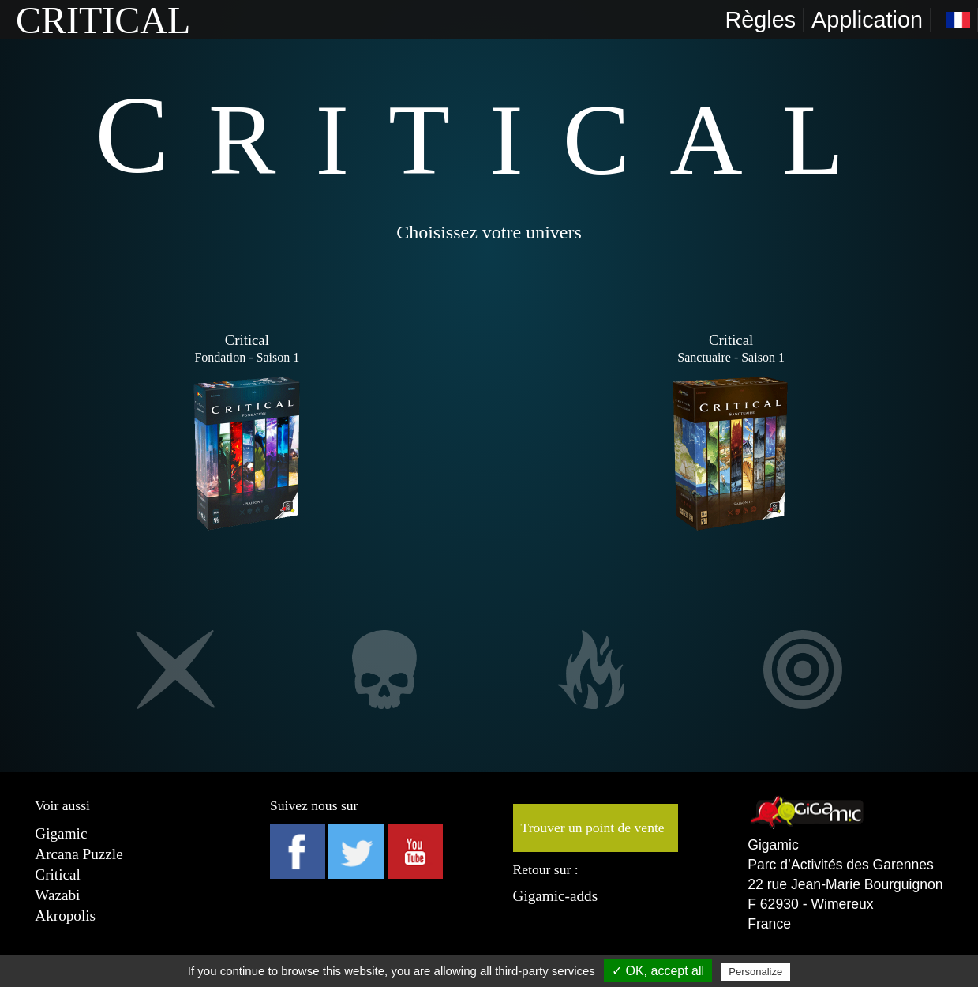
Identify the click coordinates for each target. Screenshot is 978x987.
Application (867, 19)
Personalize (755, 972)
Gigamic (61, 833)
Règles (760, 19)
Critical (58, 874)
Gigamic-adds (555, 896)
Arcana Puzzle (78, 854)
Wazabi (57, 895)
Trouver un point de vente (593, 827)
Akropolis (65, 915)
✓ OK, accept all (658, 971)
